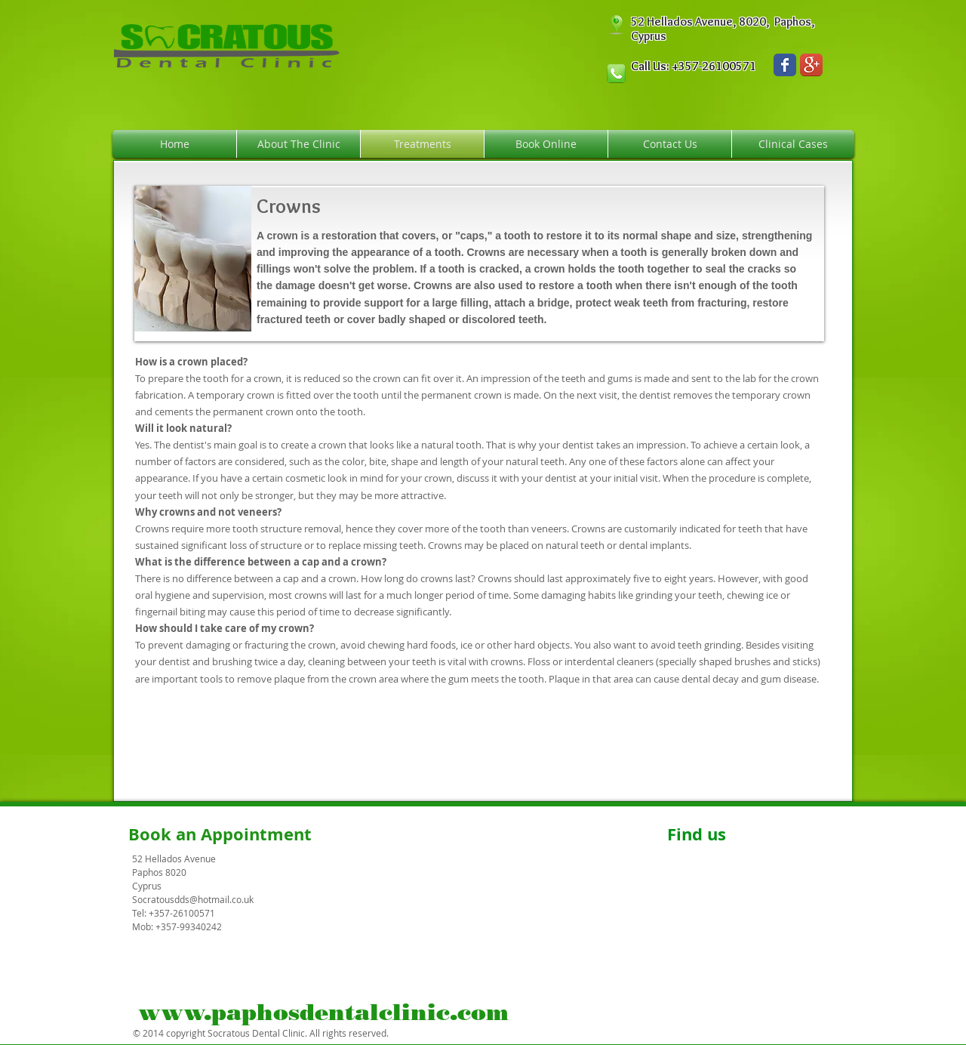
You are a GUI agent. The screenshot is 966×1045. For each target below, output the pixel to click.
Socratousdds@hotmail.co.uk (193, 899)
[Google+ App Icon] (811, 65)
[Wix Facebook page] (785, 65)
